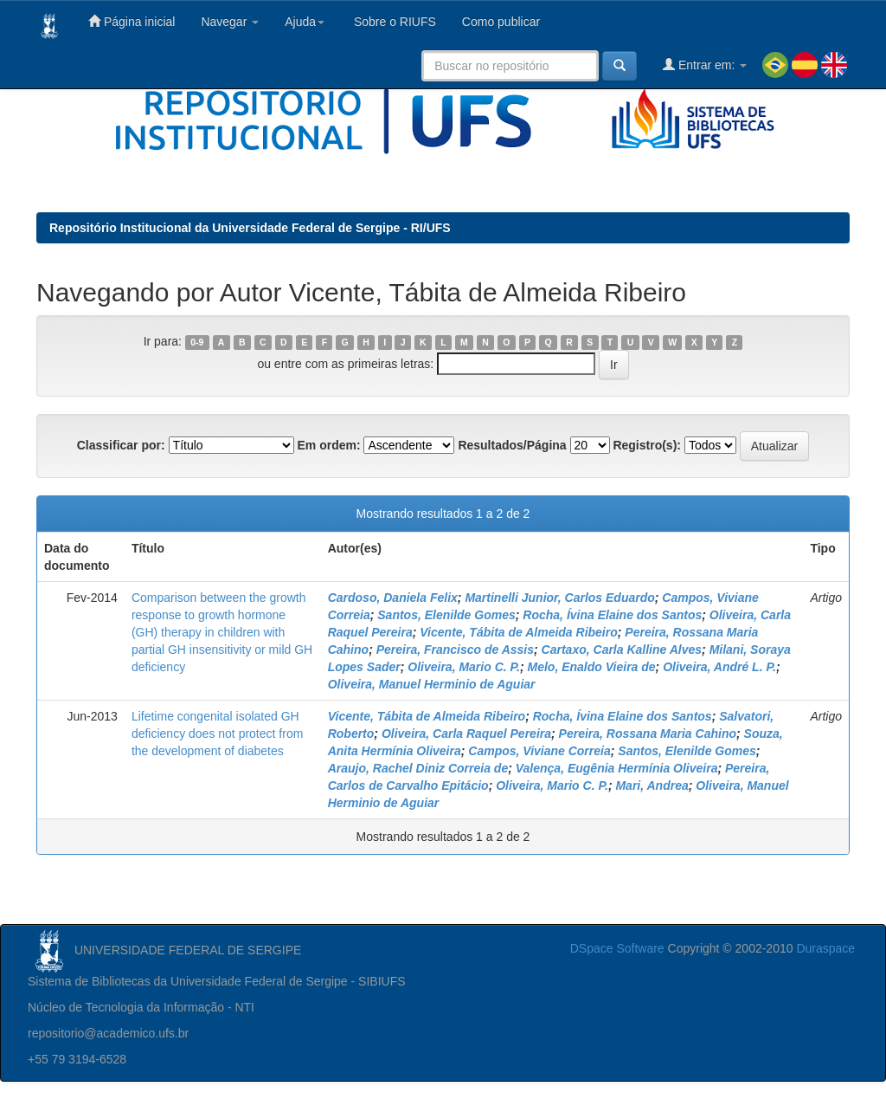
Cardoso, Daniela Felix (393, 597)
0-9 (196, 342)
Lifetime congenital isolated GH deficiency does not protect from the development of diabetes (217, 733)
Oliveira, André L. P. (719, 667)
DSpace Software (617, 948)
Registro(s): (647, 445)
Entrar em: (705, 64)
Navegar (230, 22)
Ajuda (304, 22)
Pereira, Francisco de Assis (455, 649)
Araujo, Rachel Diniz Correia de (418, 768)
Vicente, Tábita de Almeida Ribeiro (518, 632)
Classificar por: (121, 445)
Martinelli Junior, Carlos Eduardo (559, 597)
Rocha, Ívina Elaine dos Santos (612, 615)
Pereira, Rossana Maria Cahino (647, 733)
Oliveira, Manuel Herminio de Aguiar (432, 684)
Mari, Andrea (651, 785)
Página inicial (131, 21)
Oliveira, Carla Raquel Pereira (466, 733)
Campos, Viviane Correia (539, 751)
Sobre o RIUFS (393, 22)
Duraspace (825, 948)
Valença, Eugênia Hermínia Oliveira (617, 768)
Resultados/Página (512, 445)
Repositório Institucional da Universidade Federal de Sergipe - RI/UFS (250, 228)
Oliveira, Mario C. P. (464, 667)
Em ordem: (328, 445)
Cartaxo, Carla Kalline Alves (622, 649)
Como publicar (501, 22)
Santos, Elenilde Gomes (446, 615)
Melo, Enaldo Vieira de (592, 667)
